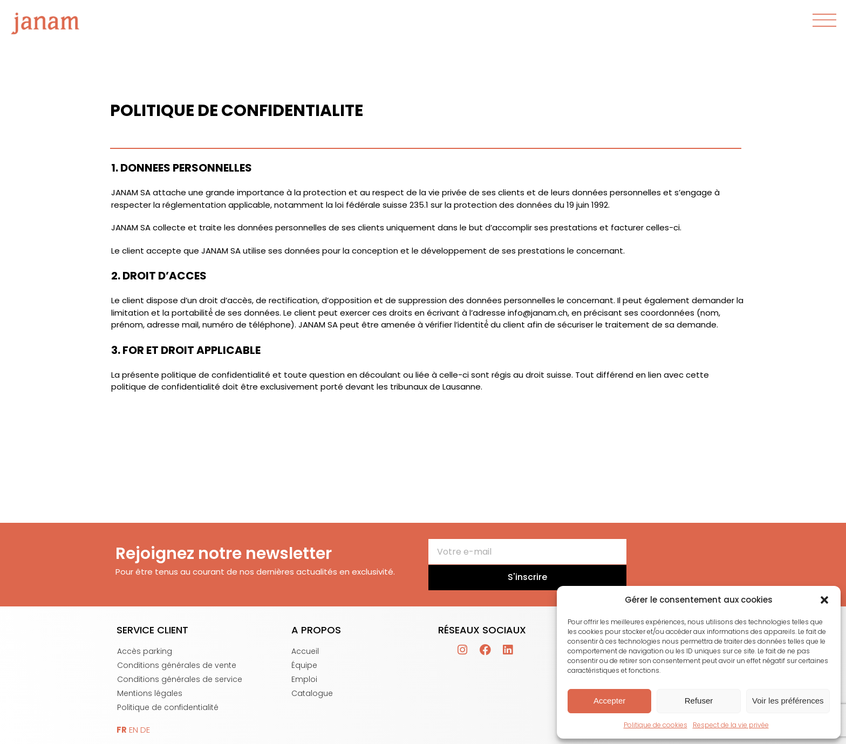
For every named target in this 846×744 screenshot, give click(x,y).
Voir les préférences (788, 700)
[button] (824, 600)
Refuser (699, 700)
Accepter (609, 700)
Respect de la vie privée (731, 724)
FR (122, 729)
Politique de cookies (655, 724)
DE (145, 729)
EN (133, 729)
